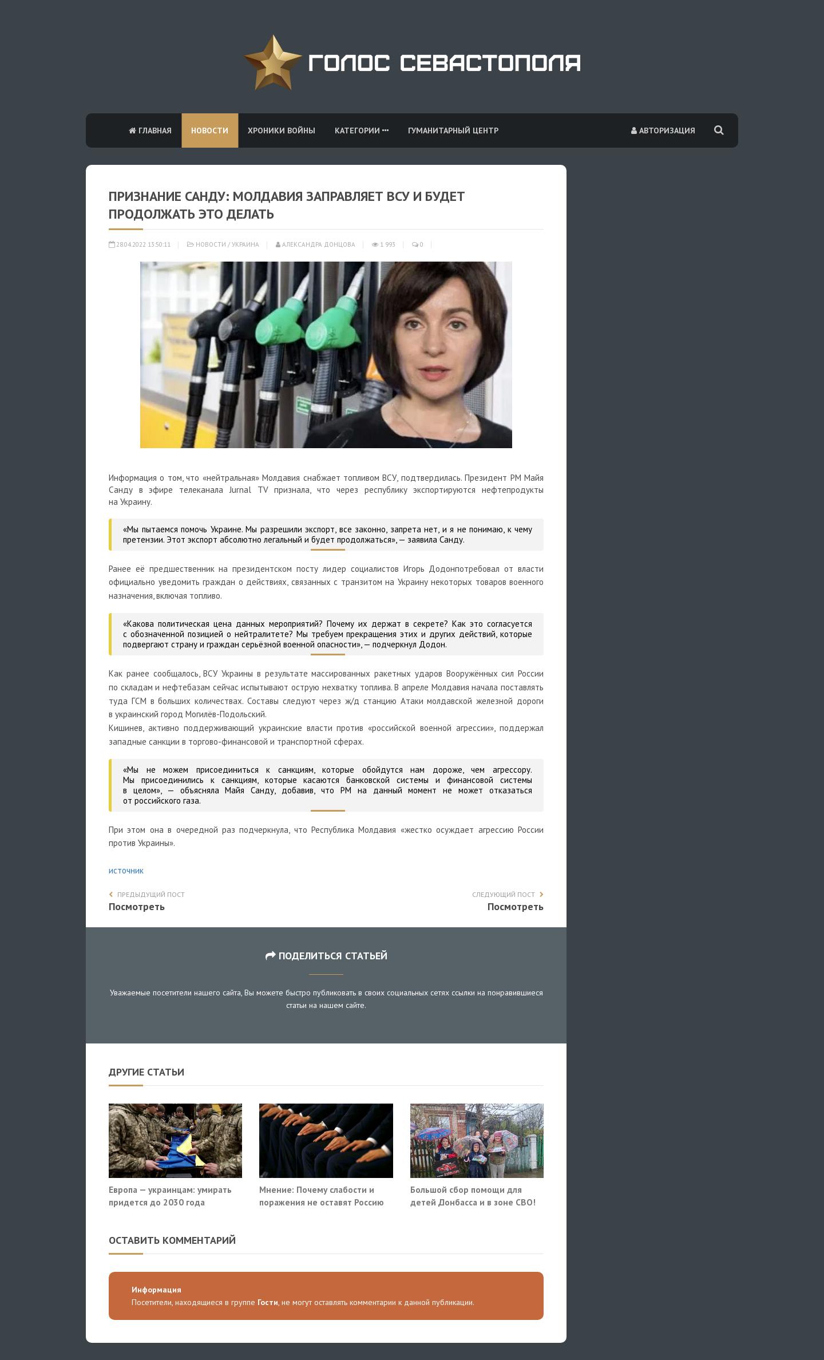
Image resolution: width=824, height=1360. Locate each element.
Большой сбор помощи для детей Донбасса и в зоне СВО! (474, 1196)
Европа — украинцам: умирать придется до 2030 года (170, 1196)
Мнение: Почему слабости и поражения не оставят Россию (321, 1196)
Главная (150, 130)
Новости (209, 130)
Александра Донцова (315, 244)
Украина (245, 244)
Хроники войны (281, 130)
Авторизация (663, 130)
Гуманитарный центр (453, 130)
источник (126, 870)
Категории (362, 130)
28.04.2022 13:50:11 (140, 244)
